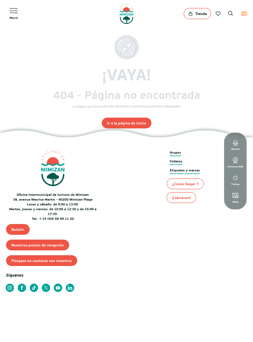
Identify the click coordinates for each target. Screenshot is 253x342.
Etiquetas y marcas (185, 170)
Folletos (176, 161)
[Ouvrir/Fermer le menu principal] (13, 13)
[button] (230, 14)
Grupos (175, 152)
